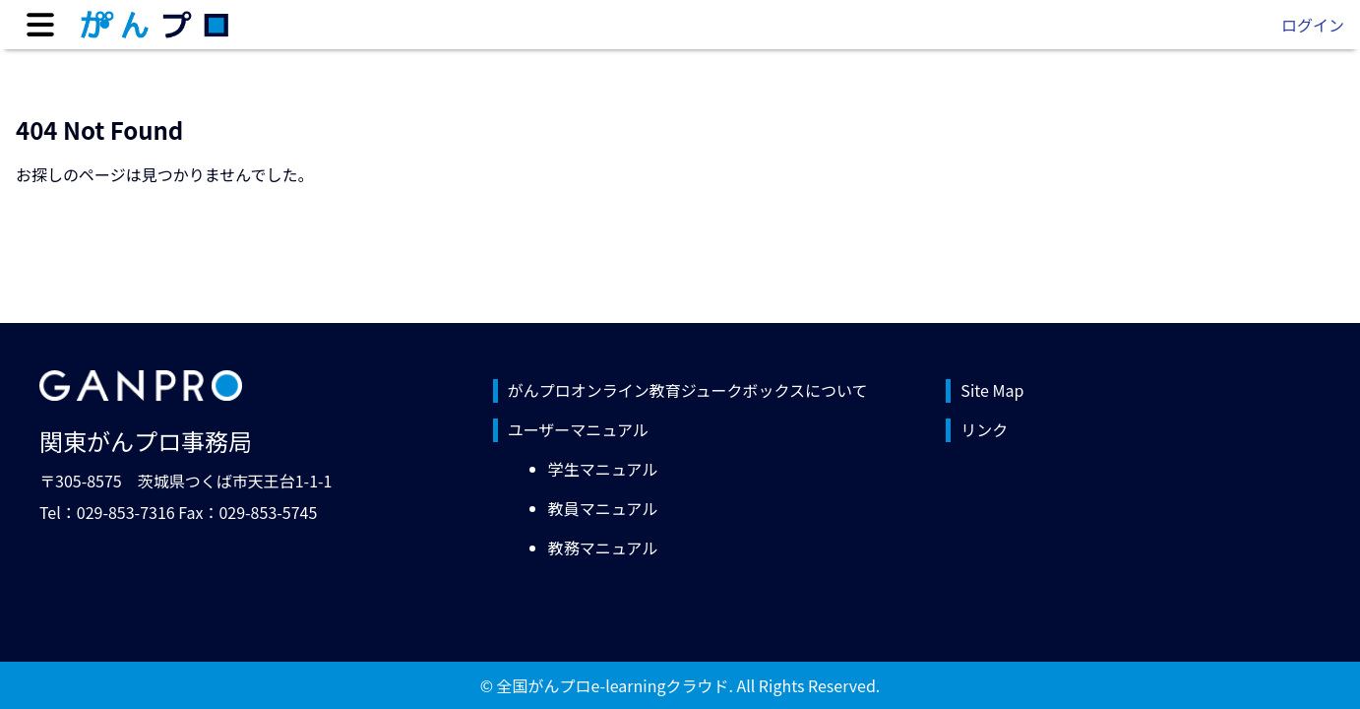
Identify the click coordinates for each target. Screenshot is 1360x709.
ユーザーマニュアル (578, 429)
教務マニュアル (603, 547)
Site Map (991, 390)
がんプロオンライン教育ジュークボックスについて (688, 390)
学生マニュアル (603, 469)
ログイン (1312, 24)
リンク (984, 429)
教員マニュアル (603, 508)
